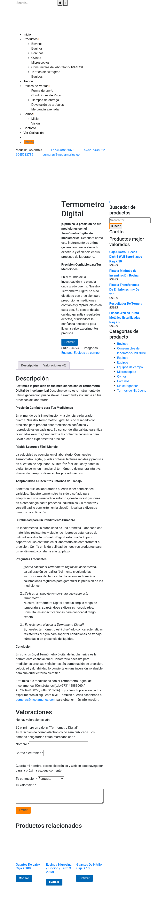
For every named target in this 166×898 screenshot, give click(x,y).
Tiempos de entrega (45, 100)
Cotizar (70, 342)
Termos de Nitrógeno (45, 72)
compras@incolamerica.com (62, 154)
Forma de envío (42, 90)
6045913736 (24, 154)
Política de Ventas (36, 86)
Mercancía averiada (45, 109)
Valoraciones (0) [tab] (54, 365)
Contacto (30, 128)
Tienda (28, 81)
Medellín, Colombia (29, 150)
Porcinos (37, 53)
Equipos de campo (87, 353)
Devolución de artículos (47, 104)
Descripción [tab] (29, 365)
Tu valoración (26, 785)
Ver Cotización (34, 132)
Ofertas (29, 142)
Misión (35, 118)
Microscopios (40, 62)
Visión (35, 123)
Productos (31, 39)
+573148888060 (62, 150)
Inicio (27, 34)
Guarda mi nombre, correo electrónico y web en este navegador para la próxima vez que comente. (59, 768)
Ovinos (36, 58)
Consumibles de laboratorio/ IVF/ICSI (57, 67)
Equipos (37, 76)
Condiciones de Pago (46, 95)
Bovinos (37, 43)
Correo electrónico (29, 753)
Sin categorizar (127, 386)
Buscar (116, 226)
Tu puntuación (27, 779)
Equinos (37, 48)
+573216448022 (93, 150)
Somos (28, 114)
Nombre (22, 744)
